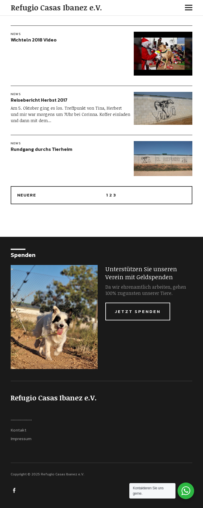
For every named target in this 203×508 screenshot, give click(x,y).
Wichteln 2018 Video (34, 39)
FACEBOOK (14, 489)
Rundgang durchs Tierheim (41, 149)
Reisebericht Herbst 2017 (39, 99)
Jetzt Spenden (138, 311)
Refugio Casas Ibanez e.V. (56, 7)
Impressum (21, 439)
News (16, 33)
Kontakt (18, 430)
